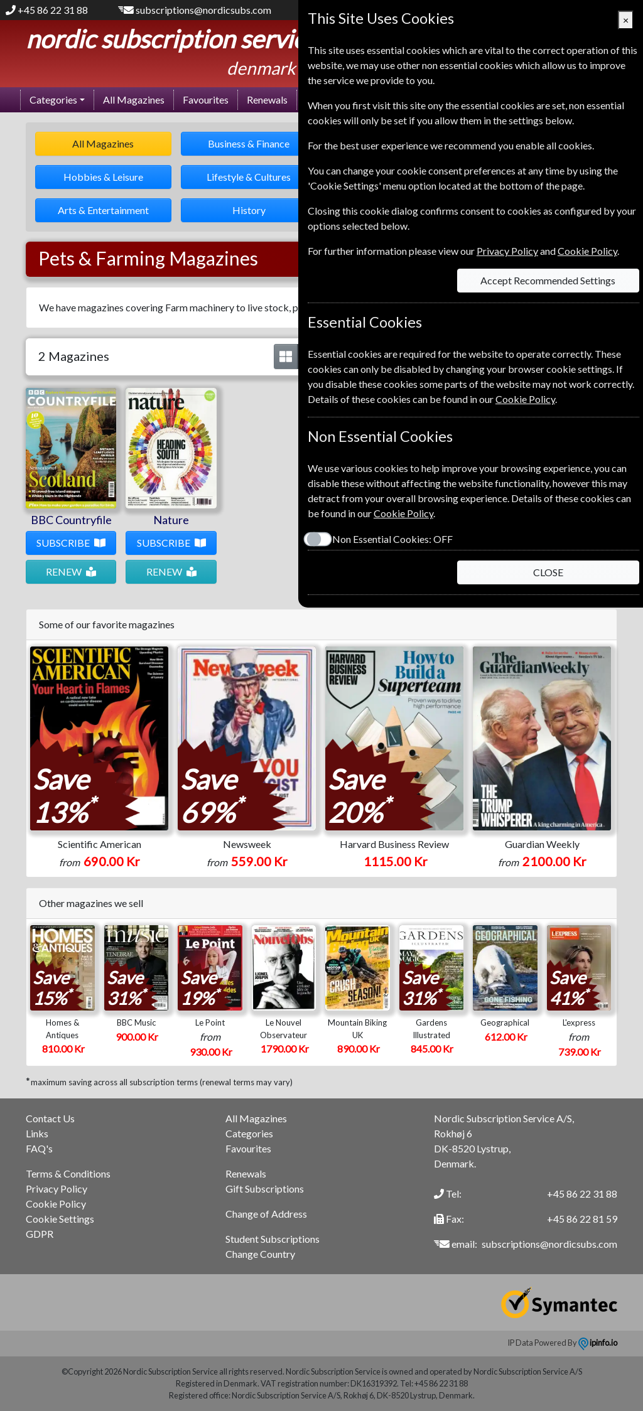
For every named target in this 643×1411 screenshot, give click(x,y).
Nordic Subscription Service (172, 39)
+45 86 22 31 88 (53, 10)
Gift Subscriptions (264, 1188)
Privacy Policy (56, 1188)
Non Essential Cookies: (392, 539)
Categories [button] (53, 99)
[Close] (626, 20)
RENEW (64, 571)
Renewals (267, 99)
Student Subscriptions (272, 1239)
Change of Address (266, 1214)
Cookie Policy (56, 1204)
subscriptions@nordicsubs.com (203, 10)
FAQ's (39, 1148)
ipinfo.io (597, 1343)
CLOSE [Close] (548, 572)
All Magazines (134, 99)
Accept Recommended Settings (547, 280)
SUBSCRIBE (63, 543)
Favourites (206, 99)
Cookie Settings (60, 1219)
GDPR (39, 1234)
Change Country (260, 1254)
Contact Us (50, 1118)
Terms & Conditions (68, 1173)
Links (37, 1133)
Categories (249, 1133)
